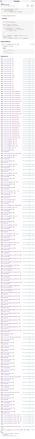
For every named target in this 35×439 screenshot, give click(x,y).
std (1, 3)
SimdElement (6, 434)
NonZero (11, 415)
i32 (12, 71)
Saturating (15, 91)
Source (13, 5)
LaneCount (4, 435)
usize (13, 89)
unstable (9, 5)
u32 (12, 83)
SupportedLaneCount (12, 435)
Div (8, 433)
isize (13, 77)
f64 (12, 63)
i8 (12, 67)
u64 (12, 85)
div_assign (7, 11)
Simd (27, 429)
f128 (13, 65)
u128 (13, 87)
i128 (13, 75)
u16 (12, 81)
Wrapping (14, 115)
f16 (12, 59)
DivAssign (16, 1)
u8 (12, 79)
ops (3, 3)
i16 (12, 69)
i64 (12, 73)
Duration (17, 392)
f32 (12, 61)
